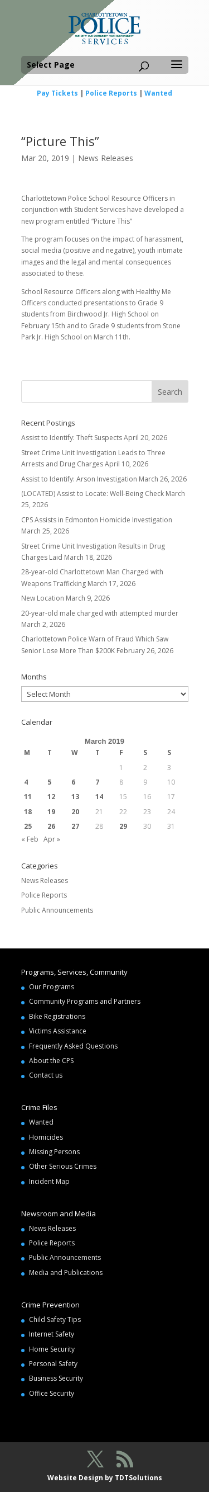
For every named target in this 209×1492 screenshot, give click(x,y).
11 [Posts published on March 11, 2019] (28, 796)
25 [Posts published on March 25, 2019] (28, 826)
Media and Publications (66, 1272)
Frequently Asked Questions (73, 1046)
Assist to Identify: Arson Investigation (79, 479)
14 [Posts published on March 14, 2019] (99, 796)
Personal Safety (53, 1363)
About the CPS (51, 1060)
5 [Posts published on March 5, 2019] (49, 782)
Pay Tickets (57, 93)
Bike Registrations (57, 1016)
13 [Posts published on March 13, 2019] (75, 796)
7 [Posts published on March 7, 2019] (97, 782)
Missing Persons (54, 1151)
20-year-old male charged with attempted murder (99, 613)
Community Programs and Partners (84, 1001)
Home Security (52, 1349)
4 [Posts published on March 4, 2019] (26, 782)
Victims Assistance (57, 1031)
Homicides (46, 1137)
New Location (42, 598)
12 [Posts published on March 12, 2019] (51, 796)
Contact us (45, 1075)
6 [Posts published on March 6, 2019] (73, 782)
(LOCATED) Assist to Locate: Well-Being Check (92, 493)
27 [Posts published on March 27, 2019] (75, 826)
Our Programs (51, 986)
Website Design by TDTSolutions (104, 1477)
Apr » (51, 839)
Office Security (51, 1393)
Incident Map (49, 1181)
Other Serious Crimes (62, 1166)
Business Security (56, 1378)
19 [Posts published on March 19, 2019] (51, 811)
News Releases (105, 158)
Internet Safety (51, 1334)
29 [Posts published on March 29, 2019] (123, 826)
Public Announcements (57, 910)
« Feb (29, 839)
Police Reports (111, 93)
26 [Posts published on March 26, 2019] (51, 826)
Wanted (158, 93)
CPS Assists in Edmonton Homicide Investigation (96, 520)
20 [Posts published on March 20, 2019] (75, 811)
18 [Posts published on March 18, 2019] (28, 811)
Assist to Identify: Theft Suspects (71, 437)
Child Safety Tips (55, 1319)
